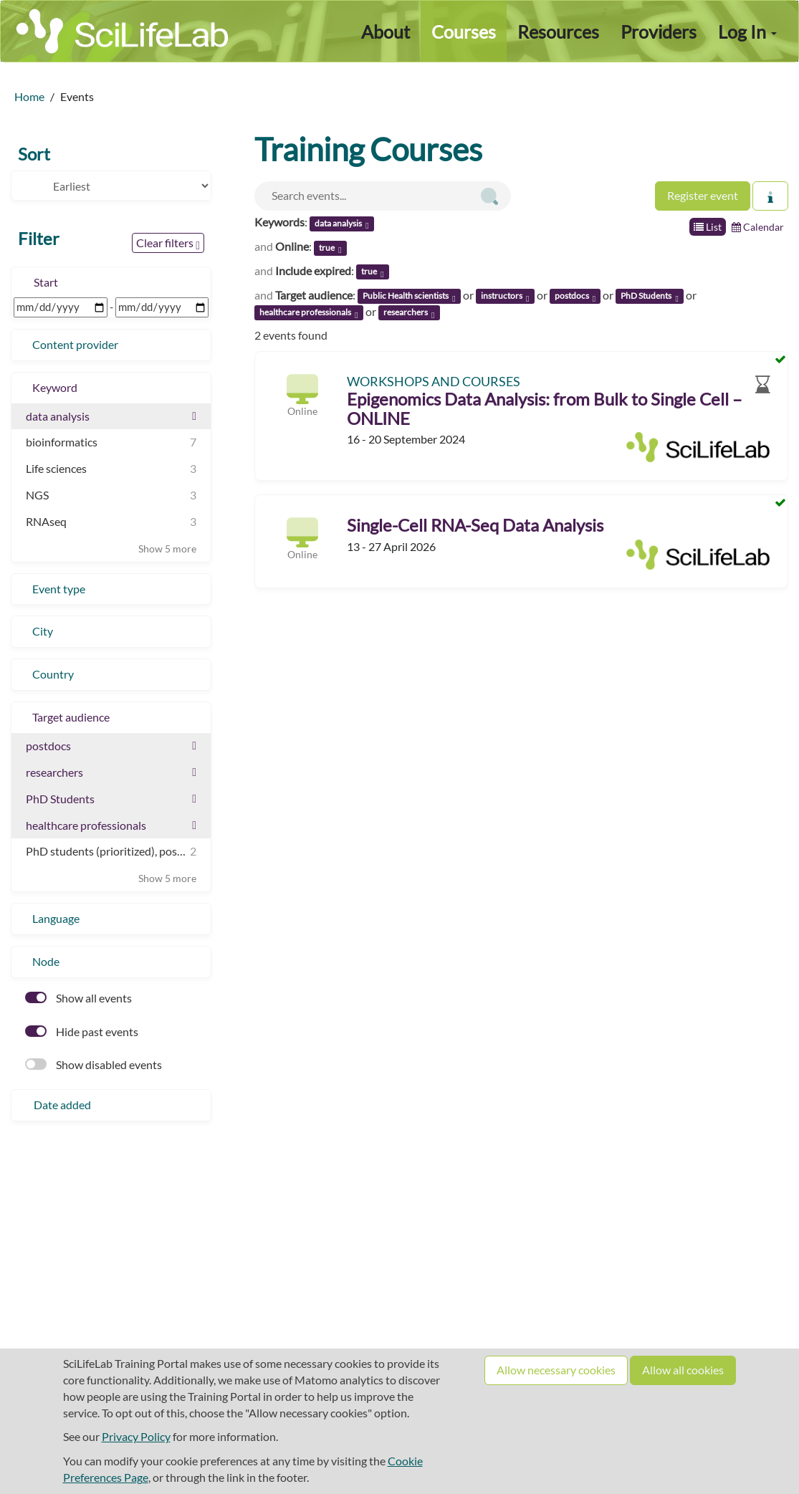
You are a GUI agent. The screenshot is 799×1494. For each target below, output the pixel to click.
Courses (463, 31)
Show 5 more (167, 548)
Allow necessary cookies (556, 1369)
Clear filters (168, 244)
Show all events (78, 998)
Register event (702, 195)
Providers (659, 31)
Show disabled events (93, 1064)
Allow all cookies (683, 1369)
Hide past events (81, 1031)
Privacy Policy (136, 1436)
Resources (558, 31)
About (385, 31)
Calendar (758, 227)
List (708, 227)
